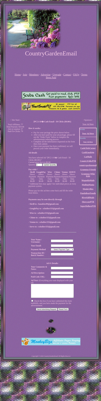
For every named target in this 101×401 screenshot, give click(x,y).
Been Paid (51, 77)
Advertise (46, 74)
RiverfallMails (88, 197)
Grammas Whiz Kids (88, 175)
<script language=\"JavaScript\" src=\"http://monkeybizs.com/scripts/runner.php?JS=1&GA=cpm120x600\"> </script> (15, 172)
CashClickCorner (88, 148)
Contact (67, 74)
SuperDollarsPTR (88, 206)
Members (34, 74)
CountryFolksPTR (88, 161)
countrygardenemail (88, 165)
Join (25, 74)
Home (18, 74)
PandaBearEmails (88, 193)
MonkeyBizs (88, 189)
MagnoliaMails (88, 180)
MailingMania (88, 185)
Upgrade (57, 74)
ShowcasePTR (88, 202)
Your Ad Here (88, 124)
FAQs (76, 74)
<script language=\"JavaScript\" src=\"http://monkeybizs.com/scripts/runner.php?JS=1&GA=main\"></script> (51, 95)
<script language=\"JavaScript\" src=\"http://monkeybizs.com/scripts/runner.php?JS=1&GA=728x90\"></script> (51, 64)
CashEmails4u (88, 152)
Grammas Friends (88, 170)
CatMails (88, 157)
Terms (84, 74)
